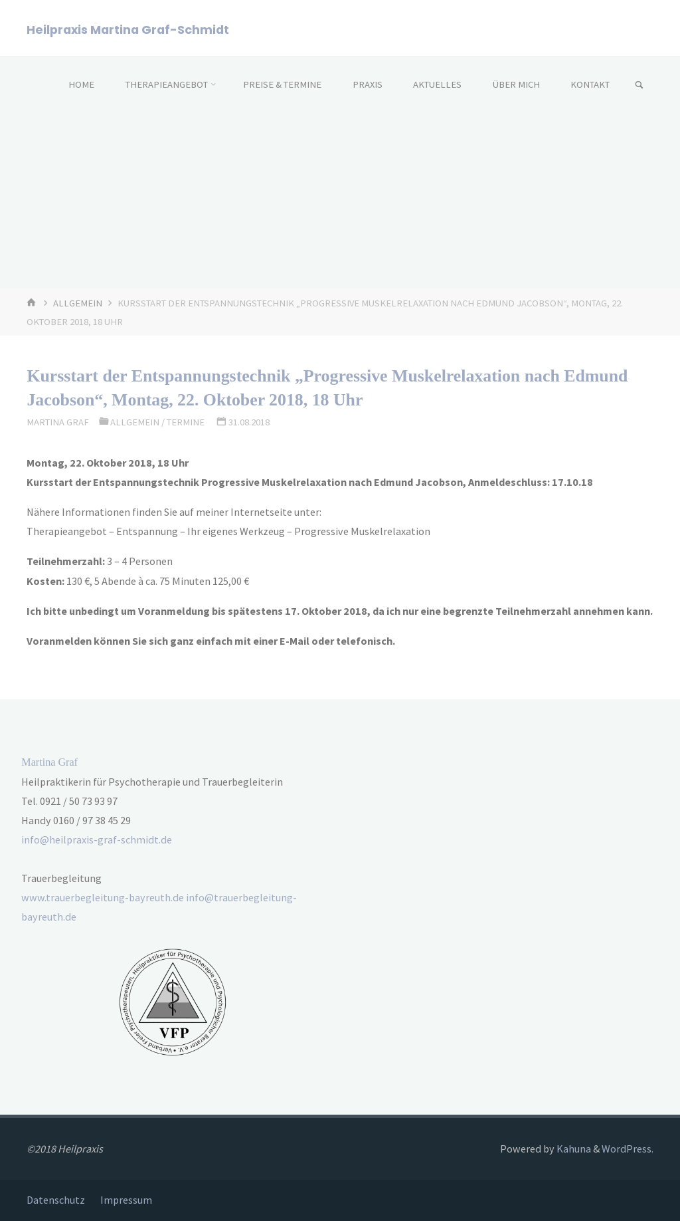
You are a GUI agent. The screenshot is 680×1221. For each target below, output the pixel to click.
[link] (639, 85)
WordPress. (627, 1148)
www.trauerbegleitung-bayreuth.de (102, 897)
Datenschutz (56, 1199)
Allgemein (77, 303)
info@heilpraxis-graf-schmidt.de (96, 839)
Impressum (126, 1199)
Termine (186, 422)
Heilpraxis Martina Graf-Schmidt (128, 29)
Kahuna (572, 1148)
